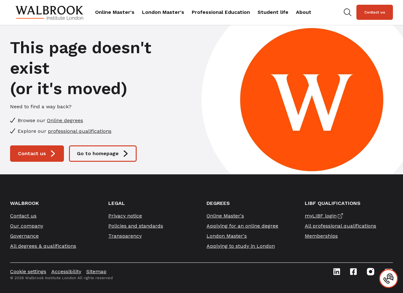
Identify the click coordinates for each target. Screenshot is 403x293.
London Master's (163, 12)
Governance (24, 236)
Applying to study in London (241, 246)
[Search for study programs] (347, 12)
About (303, 12)
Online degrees (65, 120)
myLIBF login (321, 216)
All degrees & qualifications (43, 246)
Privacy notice (125, 216)
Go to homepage (103, 153)
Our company (26, 226)
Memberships (321, 236)
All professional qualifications (340, 226)
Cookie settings (28, 271)
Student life (273, 12)
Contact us (374, 12)
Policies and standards (135, 226)
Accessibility (66, 271)
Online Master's (114, 12)
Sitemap (96, 271)
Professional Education (221, 12)
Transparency (125, 236)
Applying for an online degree (242, 226)
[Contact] (388, 278)
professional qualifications (79, 131)
